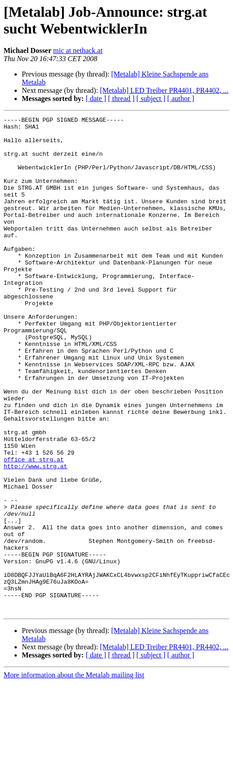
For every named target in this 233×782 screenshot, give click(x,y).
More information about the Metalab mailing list (74, 774)
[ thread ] (121, 98)
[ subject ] (150, 98)
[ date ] (96, 98)
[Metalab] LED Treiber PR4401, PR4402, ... (164, 90)
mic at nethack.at (77, 50)
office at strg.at (34, 528)
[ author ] (180, 98)
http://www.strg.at (35, 537)
